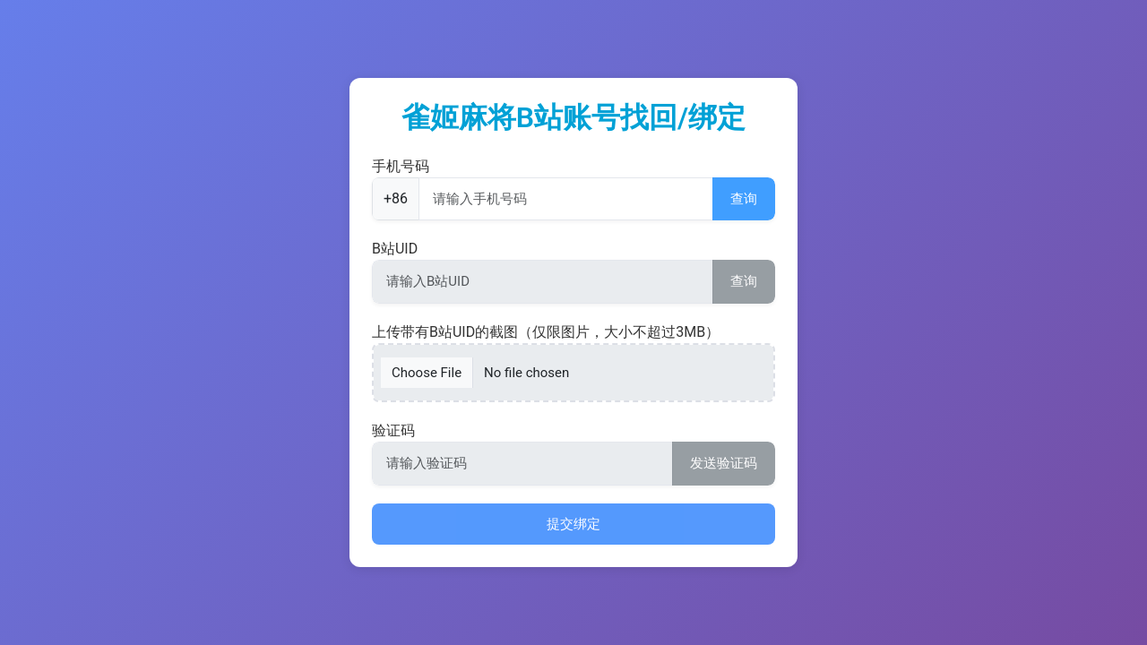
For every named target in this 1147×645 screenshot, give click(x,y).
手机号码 (400, 166)
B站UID (395, 248)
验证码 (393, 430)
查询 (743, 199)
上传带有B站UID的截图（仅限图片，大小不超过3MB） (546, 331)
